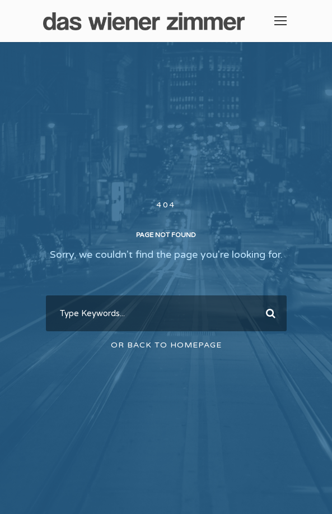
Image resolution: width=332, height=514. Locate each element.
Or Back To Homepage (166, 345)
